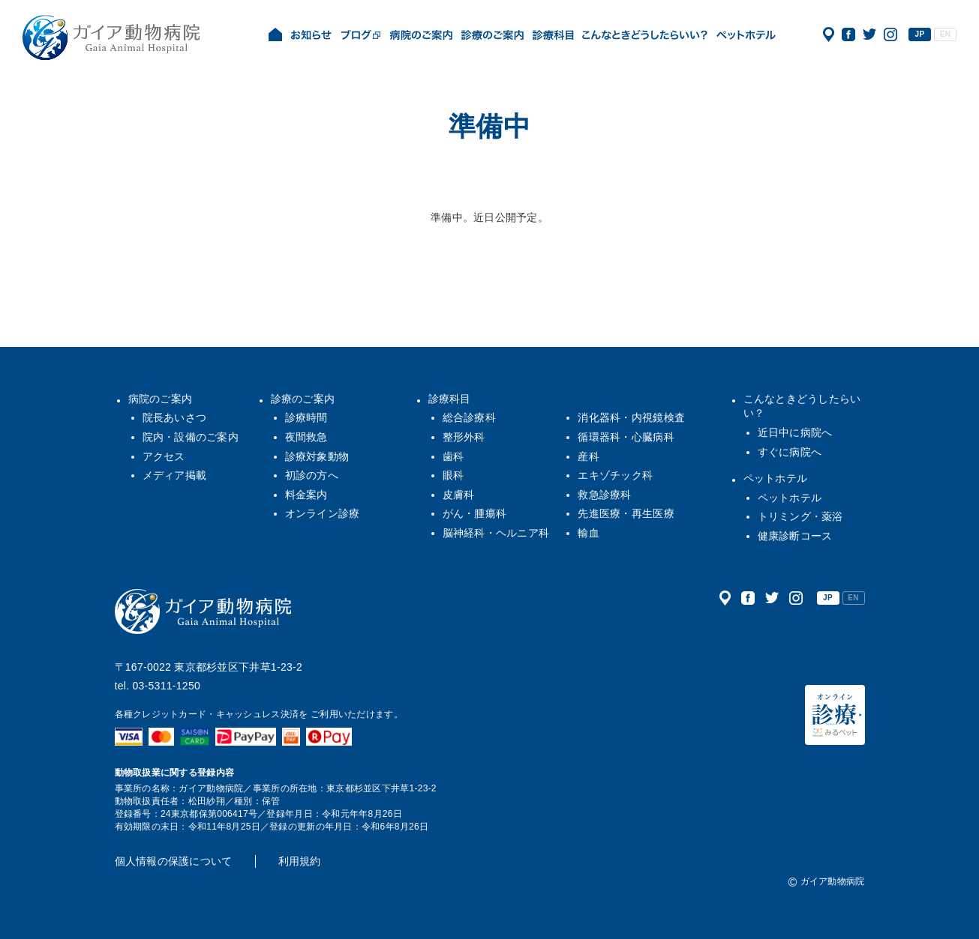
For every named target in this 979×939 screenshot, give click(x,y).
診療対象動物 (317, 456)
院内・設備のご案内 (191, 437)
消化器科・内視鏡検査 (631, 417)
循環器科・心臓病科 (626, 437)
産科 (588, 456)
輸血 (588, 533)
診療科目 (449, 399)
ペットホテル (775, 478)
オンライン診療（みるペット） (835, 715)
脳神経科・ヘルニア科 (496, 533)
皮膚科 (459, 495)
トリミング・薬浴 (800, 516)
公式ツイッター (869, 34)
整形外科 (464, 437)
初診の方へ (311, 475)
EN (945, 34)
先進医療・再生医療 (626, 513)
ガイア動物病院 (203, 611)
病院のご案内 (160, 399)
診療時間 (306, 417)
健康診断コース (795, 536)
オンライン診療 (322, 513)
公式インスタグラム (890, 34)
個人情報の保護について (174, 861)
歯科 (453, 456)
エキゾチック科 (615, 475)
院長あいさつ (175, 417)
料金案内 (306, 495)
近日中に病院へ (795, 432)
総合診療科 (469, 417)
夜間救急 (306, 437)
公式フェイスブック (848, 34)
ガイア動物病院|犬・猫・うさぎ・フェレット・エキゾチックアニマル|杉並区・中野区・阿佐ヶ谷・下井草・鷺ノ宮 (111, 37)
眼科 (453, 475)
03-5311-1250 (166, 686)
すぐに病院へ (790, 452)
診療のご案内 (303, 399)
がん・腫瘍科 (475, 513)
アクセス (828, 34)
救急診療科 (604, 495)
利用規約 (299, 861)
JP (920, 34)
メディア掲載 (175, 475)
